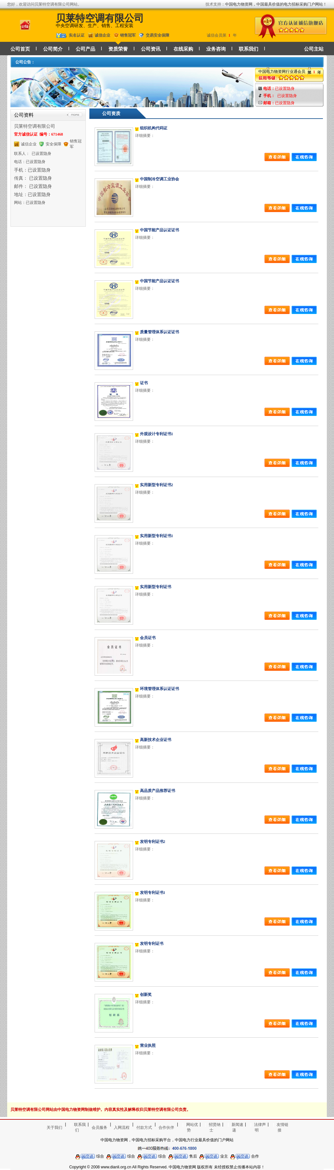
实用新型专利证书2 (156, 485)
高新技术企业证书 (155, 739)
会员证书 (148, 637)
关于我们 (54, 1127)
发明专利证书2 (152, 841)
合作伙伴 (166, 1127)
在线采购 (183, 49)
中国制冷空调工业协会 (159, 179)
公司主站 (314, 49)
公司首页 (20, 49)
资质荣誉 (118, 49)
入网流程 (121, 1127)
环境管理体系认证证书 (159, 688)
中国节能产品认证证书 (159, 230)
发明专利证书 (151, 943)
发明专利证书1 (152, 892)
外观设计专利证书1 (156, 434)
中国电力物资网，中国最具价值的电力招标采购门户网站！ (276, 4)
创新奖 (146, 994)
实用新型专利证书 (155, 587)
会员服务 (99, 1127)
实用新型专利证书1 (156, 536)
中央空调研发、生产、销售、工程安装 (94, 25)
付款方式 (144, 1127)
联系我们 (248, 49)
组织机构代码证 (153, 128)
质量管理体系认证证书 (159, 332)
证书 (144, 383)
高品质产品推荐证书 (157, 790)
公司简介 (53, 49)
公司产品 (85, 49)
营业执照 (148, 1045)
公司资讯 (150, 49)
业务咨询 (216, 49)
